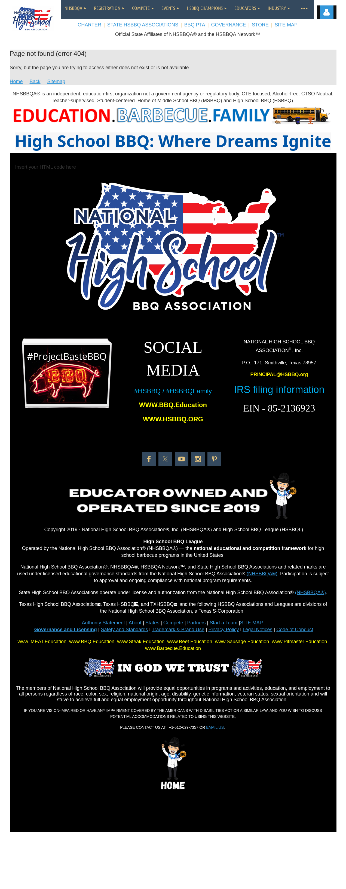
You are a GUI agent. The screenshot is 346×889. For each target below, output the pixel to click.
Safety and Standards (124, 629)
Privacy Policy (223, 629)
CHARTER (89, 25)
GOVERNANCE (228, 25)
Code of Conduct (294, 629)
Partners (196, 622)
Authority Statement (103, 622)
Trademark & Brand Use (178, 629)
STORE (260, 25)
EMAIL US (215, 727)
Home (16, 81)
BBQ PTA (194, 25)
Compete (172, 622)
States (152, 622)
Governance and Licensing (65, 629)
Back (35, 81)
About (135, 622)
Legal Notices (257, 629)
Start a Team (223, 622)
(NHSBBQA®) (262, 573)
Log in (326, 12)
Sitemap (56, 81)
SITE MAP (286, 25)
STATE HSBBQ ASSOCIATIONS (142, 25)
